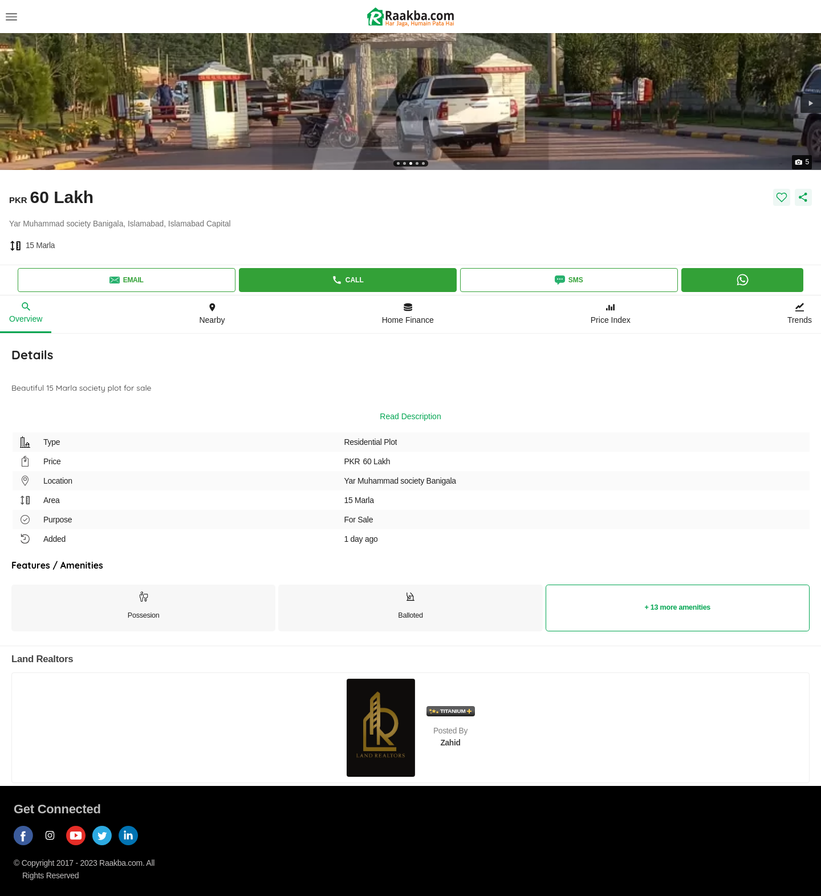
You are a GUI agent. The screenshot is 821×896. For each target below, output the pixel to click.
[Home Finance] (408, 314)
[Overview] (25, 314)
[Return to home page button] (410, 17)
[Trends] (799, 314)
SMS (569, 280)
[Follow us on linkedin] (132, 845)
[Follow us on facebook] (27, 845)
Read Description (410, 416)
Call (348, 280)
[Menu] (11, 16)
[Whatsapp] (742, 280)
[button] (810, 103)
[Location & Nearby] (212, 314)
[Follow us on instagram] (53, 845)
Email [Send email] (126, 280)
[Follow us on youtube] (79, 845)
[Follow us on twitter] (105, 845)
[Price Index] (611, 314)
